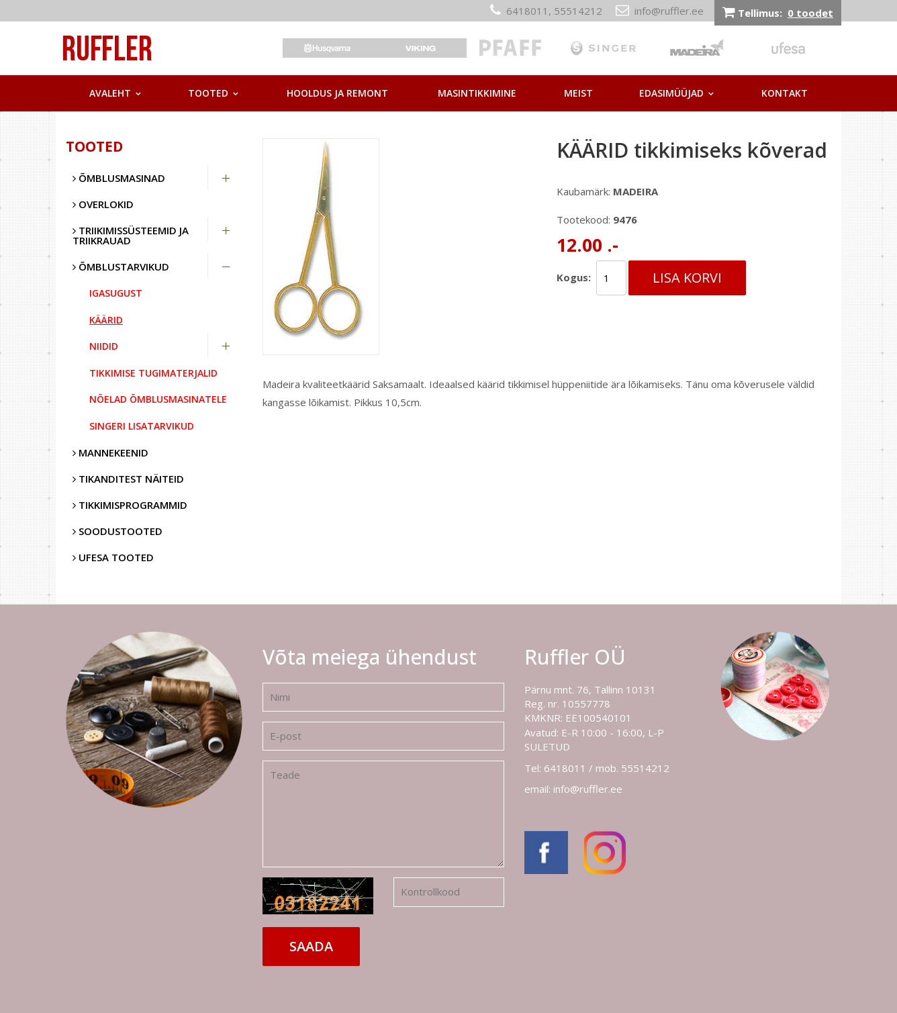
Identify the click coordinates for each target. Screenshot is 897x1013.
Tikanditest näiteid (128, 478)
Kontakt (784, 93)
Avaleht (110, 93)
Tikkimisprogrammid (130, 505)
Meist (578, 93)
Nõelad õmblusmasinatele (158, 399)
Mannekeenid (110, 452)
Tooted (208, 93)
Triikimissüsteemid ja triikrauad (131, 235)
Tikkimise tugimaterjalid (153, 373)
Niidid (103, 346)
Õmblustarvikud (121, 266)
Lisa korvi (687, 278)
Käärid (106, 319)
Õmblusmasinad (119, 178)
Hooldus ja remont (337, 93)
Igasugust (115, 293)
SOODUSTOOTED (117, 531)
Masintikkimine (477, 93)
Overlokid (103, 204)
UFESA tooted (113, 557)
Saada (311, 946)
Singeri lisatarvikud (141, 426)
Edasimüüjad (671, 93)
